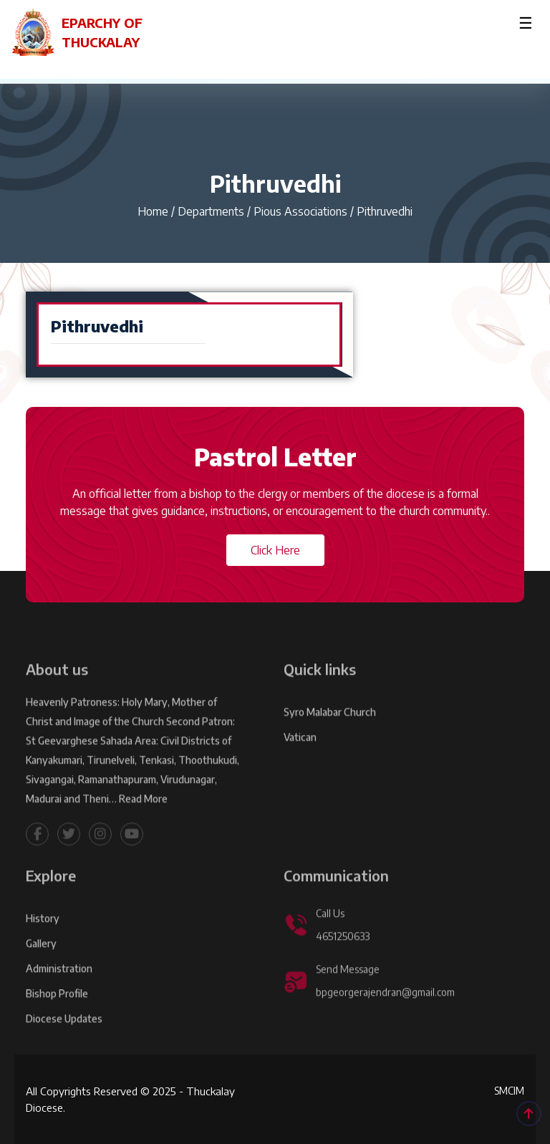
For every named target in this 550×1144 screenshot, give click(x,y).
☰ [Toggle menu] (525, 22)
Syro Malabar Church (330, 737)
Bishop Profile (57, 1018)
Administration (59, 993)
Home (153, 211)
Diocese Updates (64, 1043)
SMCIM (509, 1091)
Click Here (275, 550)
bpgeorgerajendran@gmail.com (385, 1017)
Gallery (41, 968)
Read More (143, 823)
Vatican (300, 762)
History (42, 943)
